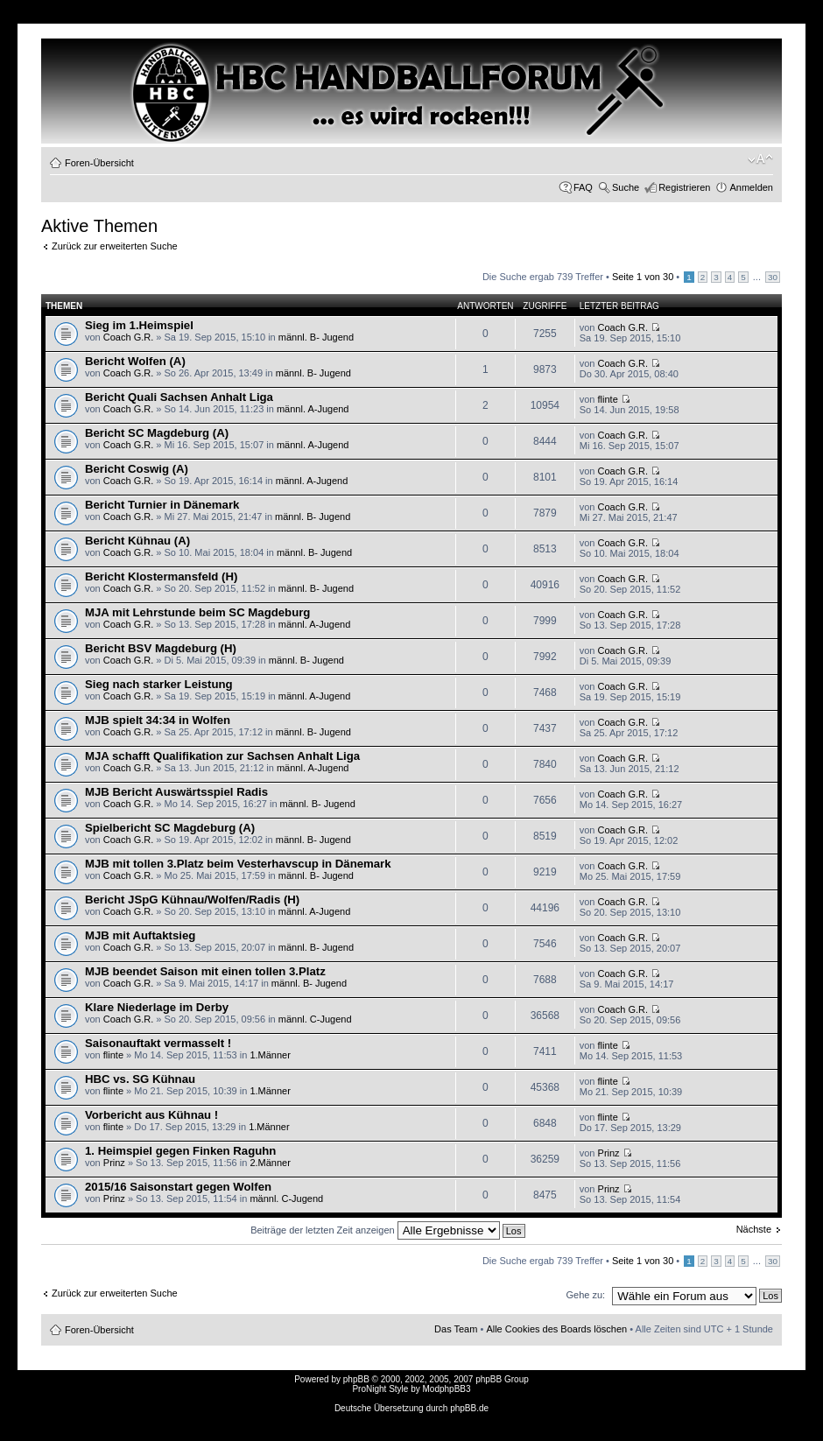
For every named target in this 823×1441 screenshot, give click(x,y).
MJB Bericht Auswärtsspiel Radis (176, 791)
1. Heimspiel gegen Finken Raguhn (180, 1150)
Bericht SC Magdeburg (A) (157, 432)
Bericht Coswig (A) (136, 468)
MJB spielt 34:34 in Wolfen (157, 720)
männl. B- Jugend (316, 337)
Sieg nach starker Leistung (159, 684)
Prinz (114, 1162)
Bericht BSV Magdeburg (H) (160, 648)
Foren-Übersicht (99, 163)
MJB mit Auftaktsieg (140, 935)
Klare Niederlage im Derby (157, 1007)
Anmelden (751, 187)
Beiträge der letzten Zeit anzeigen (387, 1230)
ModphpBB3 (447, 1389)
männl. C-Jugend (315, 1019)
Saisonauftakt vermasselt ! (158, 1043)
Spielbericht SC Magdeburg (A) (170, 827)
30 (772, 277)
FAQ (583, 187)
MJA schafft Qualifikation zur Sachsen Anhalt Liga (222, 756)
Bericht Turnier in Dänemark (162, 504)
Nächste (753, 1229)
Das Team (455, 1329)
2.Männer (270, 1162)
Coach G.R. (128, 337)
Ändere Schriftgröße (760, 159)
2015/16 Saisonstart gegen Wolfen (178, 1186)
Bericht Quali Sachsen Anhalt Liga (179, 397)
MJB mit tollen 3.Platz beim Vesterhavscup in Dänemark (238, 863)
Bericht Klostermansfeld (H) (161, 576)
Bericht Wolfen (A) (135, 361)
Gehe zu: (585, 1295)
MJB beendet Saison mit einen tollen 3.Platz (205, 971)
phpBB (356, 1379)
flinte (608, 399)
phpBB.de (469, 1408)
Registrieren (684, 187)
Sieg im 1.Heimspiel (139, 325)
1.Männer (270, 1055)
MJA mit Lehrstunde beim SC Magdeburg (197, 612)
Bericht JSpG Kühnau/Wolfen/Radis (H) (192, 899)
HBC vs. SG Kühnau (140, 1079)
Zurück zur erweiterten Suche (115, 246)
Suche (625, 187)
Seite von (642, 276)
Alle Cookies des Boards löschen (556, 1329)
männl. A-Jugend (313, 409)
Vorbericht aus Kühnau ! (151, 1114)
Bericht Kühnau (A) (137, 540)
